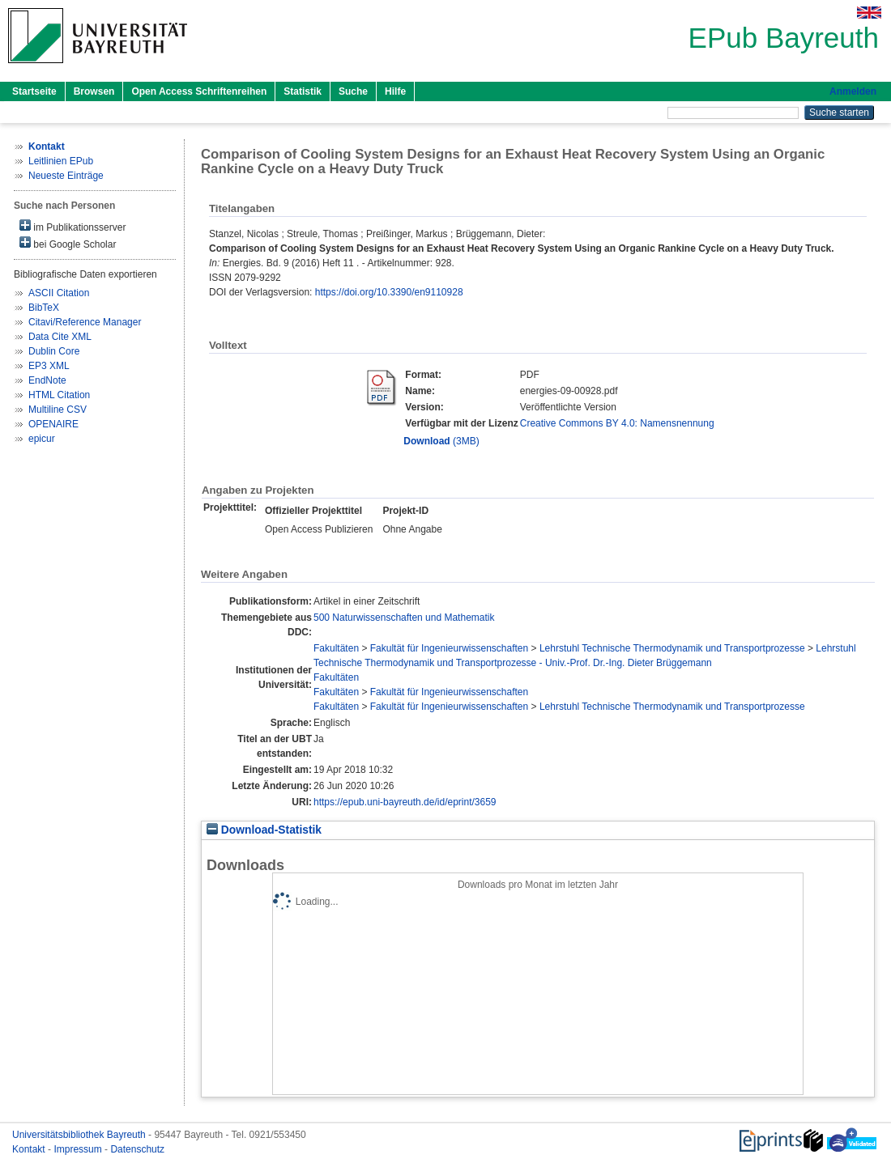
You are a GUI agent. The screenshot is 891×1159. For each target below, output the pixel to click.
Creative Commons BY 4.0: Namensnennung (617, 423)
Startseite (34, 91)
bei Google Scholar (67, 243)
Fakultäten (336, 648)
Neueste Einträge (66, 175)
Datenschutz (137, 1149)
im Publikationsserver (72, 226)
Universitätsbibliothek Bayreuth (80, 1134)
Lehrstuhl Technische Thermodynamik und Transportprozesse (672, 648)
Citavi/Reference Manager (84, 322)
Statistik (303, 91)
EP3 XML (49, 365)
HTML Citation (59, 395)
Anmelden (852, 91)
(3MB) (441, 441)
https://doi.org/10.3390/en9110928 (389, 292)
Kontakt (30, 1149)
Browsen (94, 91)
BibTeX (43, 307)
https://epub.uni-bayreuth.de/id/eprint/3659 (405, 802)
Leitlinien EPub (60, 161)
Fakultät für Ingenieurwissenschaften (449, 648)
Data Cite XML (60, 336)
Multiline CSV (57, 409)
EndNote (47, 380)
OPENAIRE (53, 424)
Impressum (78, 1149)
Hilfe (395, 91)
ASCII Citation (58, 293)
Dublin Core (53, 351)
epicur (41, 438)
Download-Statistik (264, 830)
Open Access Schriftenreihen (198, 91)
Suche (353, 91)
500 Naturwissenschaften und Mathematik (403, 617)
